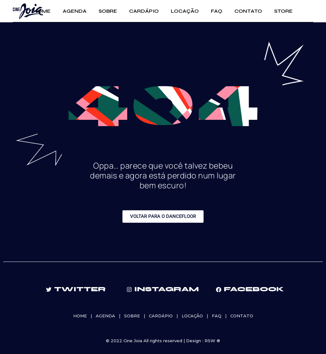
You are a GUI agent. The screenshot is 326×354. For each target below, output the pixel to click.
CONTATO (241, 315)
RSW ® (212, 340)
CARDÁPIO (161, 315)
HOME (80, 315)
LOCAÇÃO (192, 315)
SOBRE (132, 315)
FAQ (216, 315)
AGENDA (105, 315)
